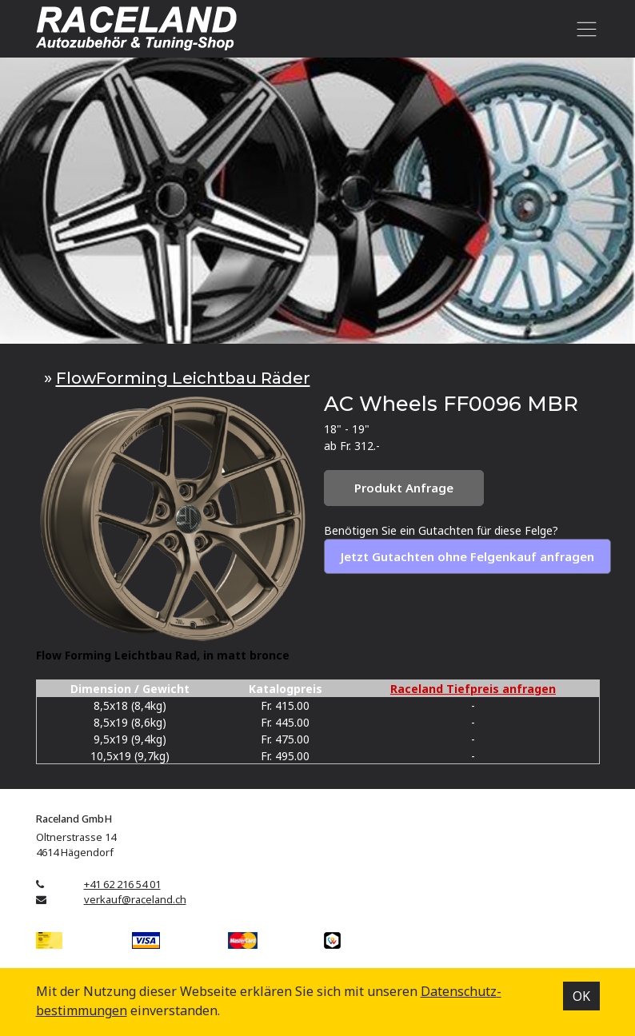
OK (581, 996)
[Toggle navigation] (584, 28)
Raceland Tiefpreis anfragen (473, 688)
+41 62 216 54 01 (122, 884)
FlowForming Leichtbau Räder (183, 378)
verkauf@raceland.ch (135, 899)
